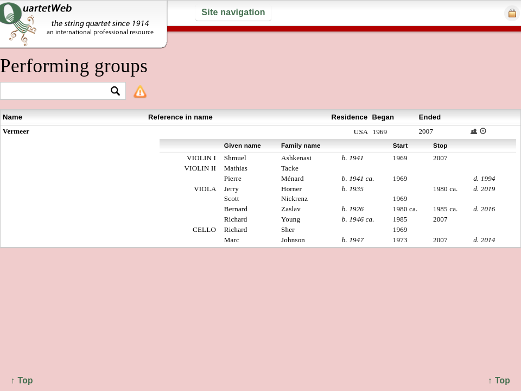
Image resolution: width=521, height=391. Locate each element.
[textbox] (58, 91)
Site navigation (233, 12)
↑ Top (499, 380)
